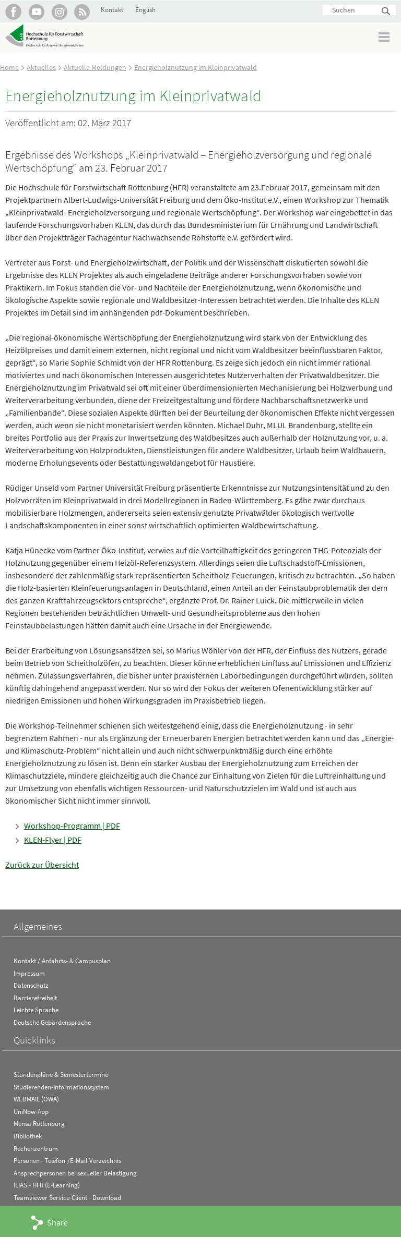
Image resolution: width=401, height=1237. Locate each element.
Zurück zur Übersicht (42, 864)
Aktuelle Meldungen (95, 67)
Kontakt (112, 9)
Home (9, 67)
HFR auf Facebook (13, 12)
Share (57, 1222)
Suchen (386, 11)
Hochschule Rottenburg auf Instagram (59, 12)
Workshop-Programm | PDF (72, 825)
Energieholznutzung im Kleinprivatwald (195, 67)
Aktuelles (41, 67)
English (145, 9)
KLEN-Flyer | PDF (52, 839)
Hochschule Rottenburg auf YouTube (36, 12)
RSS (82, 12)
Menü (385, 36)
